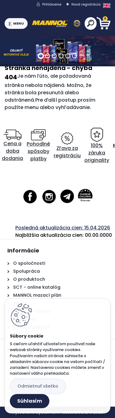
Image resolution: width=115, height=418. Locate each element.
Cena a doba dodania (12, 146)
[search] (91, 23)
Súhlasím (29, 400)
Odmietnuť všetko (37, 386)
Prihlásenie (51, 4)
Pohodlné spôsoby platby (38, 145)
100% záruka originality (96, 146)
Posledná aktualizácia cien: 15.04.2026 (62, 227)
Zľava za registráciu (67, 145)
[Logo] (56, 24)
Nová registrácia (86, 4)
